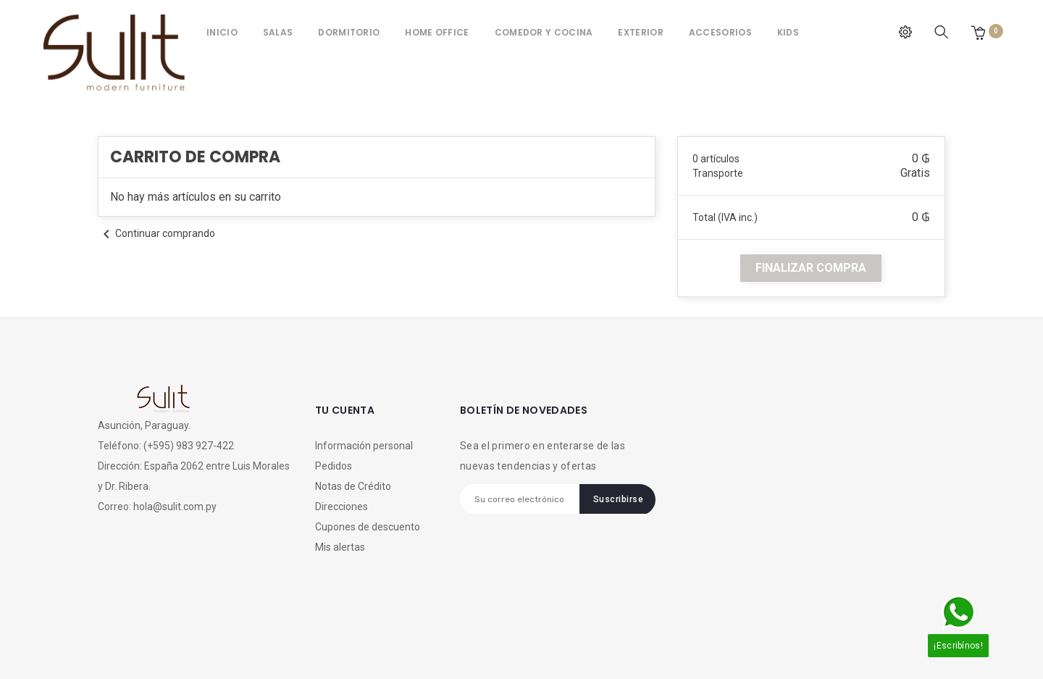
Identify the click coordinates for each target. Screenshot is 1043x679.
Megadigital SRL (218, 645)
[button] (978, 32)
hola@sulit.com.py (175, 506)
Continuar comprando (156, 233)
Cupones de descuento (367, 527)
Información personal (364, 445)
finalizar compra (810, 268)
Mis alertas (340, 547)
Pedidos (333, 466)
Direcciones (341, 506)
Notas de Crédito (353, 486)
